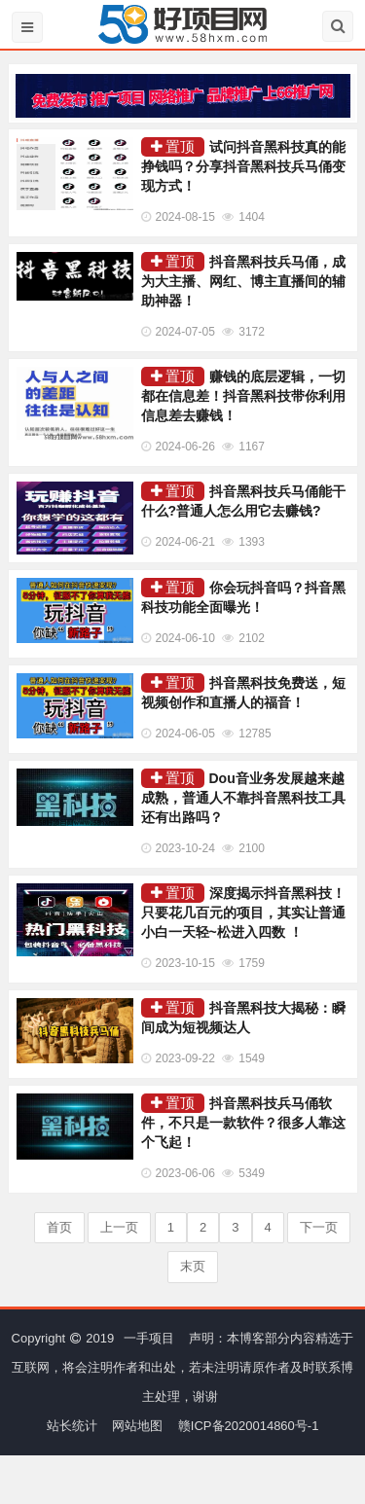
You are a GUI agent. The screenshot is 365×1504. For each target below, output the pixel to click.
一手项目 (149, 1338)
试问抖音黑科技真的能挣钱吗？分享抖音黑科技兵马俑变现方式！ (243, 166)
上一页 (119, 1227)
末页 (192, 1266)
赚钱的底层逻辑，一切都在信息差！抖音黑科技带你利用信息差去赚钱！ (243, 396)
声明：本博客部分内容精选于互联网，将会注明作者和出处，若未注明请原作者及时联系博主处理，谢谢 (182, 1367)
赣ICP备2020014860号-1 (248, 1425)
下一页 (319, 1227)
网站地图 (137, 1425)
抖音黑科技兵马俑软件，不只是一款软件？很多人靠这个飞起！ (243, 1122)
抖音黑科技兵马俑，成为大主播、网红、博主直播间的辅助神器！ (243, 281)
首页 (59, 1227)
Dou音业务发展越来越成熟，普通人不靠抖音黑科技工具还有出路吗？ (243, 797)
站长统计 (72, 1425)
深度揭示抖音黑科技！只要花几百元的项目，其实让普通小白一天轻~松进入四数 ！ (243, 912)
